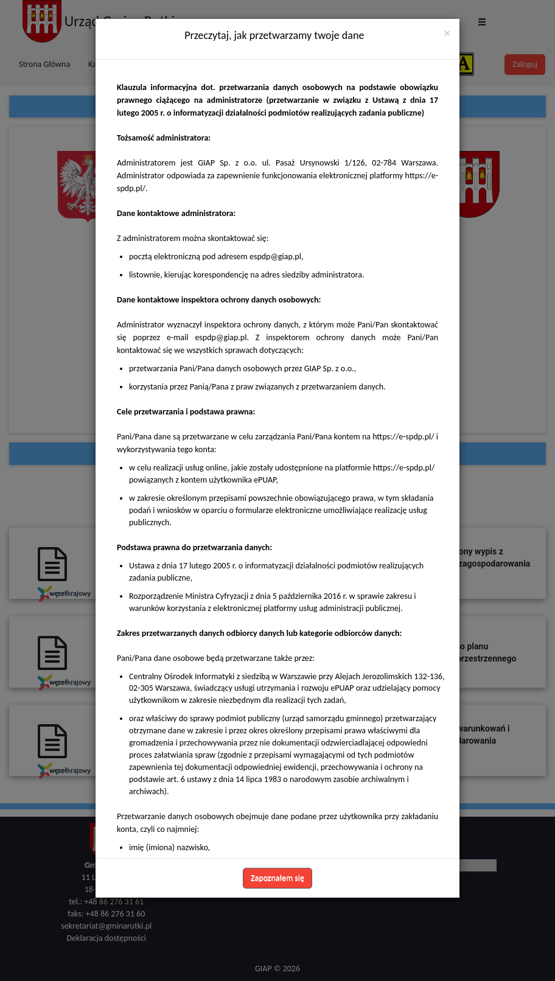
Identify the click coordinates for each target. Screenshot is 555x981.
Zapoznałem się (277, 878)
